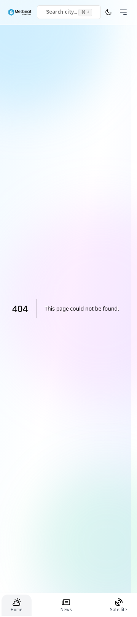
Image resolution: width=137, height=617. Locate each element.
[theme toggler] (108, 12)
